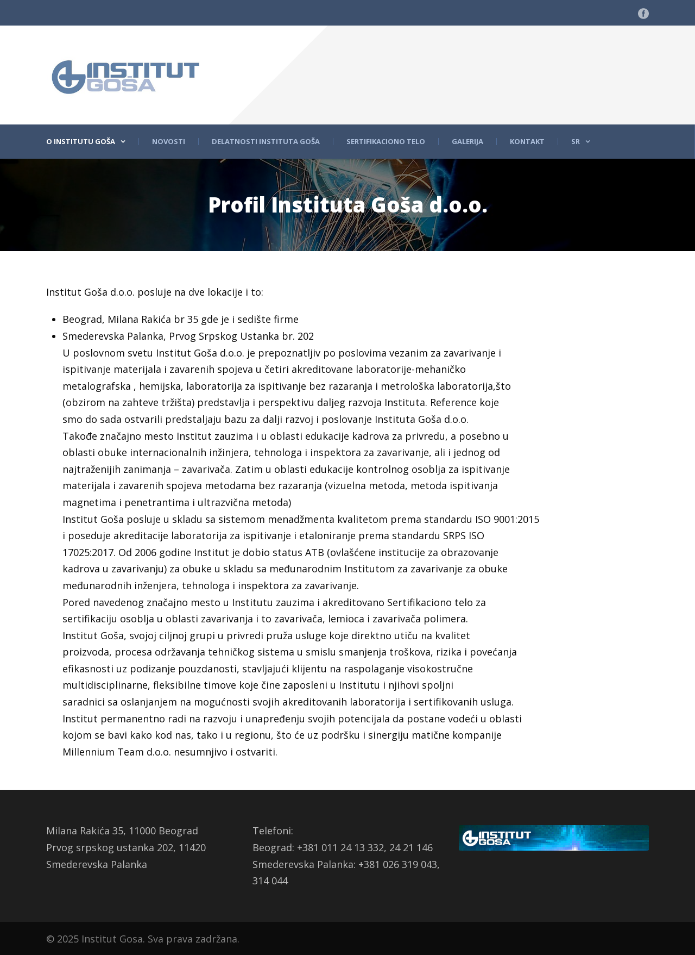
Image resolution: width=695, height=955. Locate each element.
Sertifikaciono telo (385, 141)
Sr (575, 141)
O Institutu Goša (80, 141)
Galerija (467, 141)
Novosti (168, 141)
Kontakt (527, 141)
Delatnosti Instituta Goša (266, 141)
